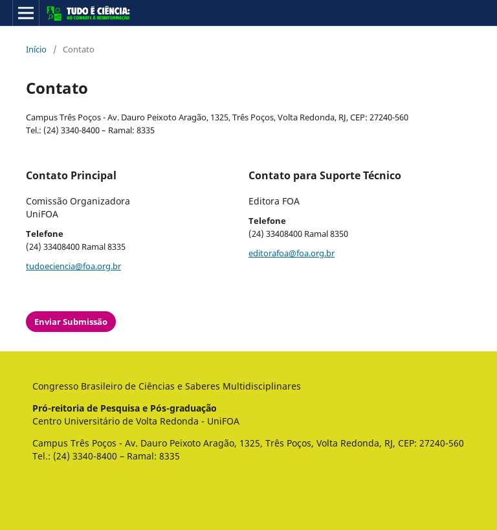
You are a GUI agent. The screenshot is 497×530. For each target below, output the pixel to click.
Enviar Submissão (70, 321)
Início (36, 49)
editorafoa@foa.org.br (291, 253)
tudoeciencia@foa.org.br (73, 266)
